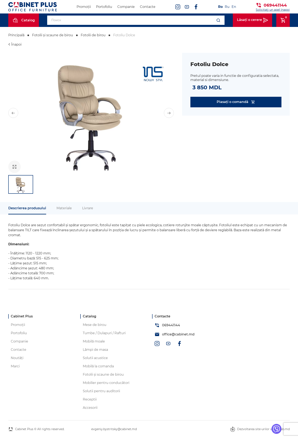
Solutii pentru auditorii (101, 391)
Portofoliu (104, 7)
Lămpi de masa (95, 350)
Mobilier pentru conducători (106, 383)
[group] (91, 113)
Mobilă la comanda (98, 366)
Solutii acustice (95, 358)
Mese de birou (94, 325)
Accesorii (90, 408)
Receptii (90, 399)
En (234, 7)
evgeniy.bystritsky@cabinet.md (114, 429)
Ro (220, 7)
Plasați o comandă (236, 102)
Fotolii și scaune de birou (52, 35)
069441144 (275, 5)
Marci (15, 366)
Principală (16, 35)
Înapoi (16, 44)
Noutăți (17, 358)
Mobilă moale (94, 341)
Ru (227, 7)
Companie (126, 7)
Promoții (84, 7)
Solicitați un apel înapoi (273, 10)
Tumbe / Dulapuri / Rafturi (104, 333)
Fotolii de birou (93, 35)
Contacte (147, 7)
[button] (13, 113)
